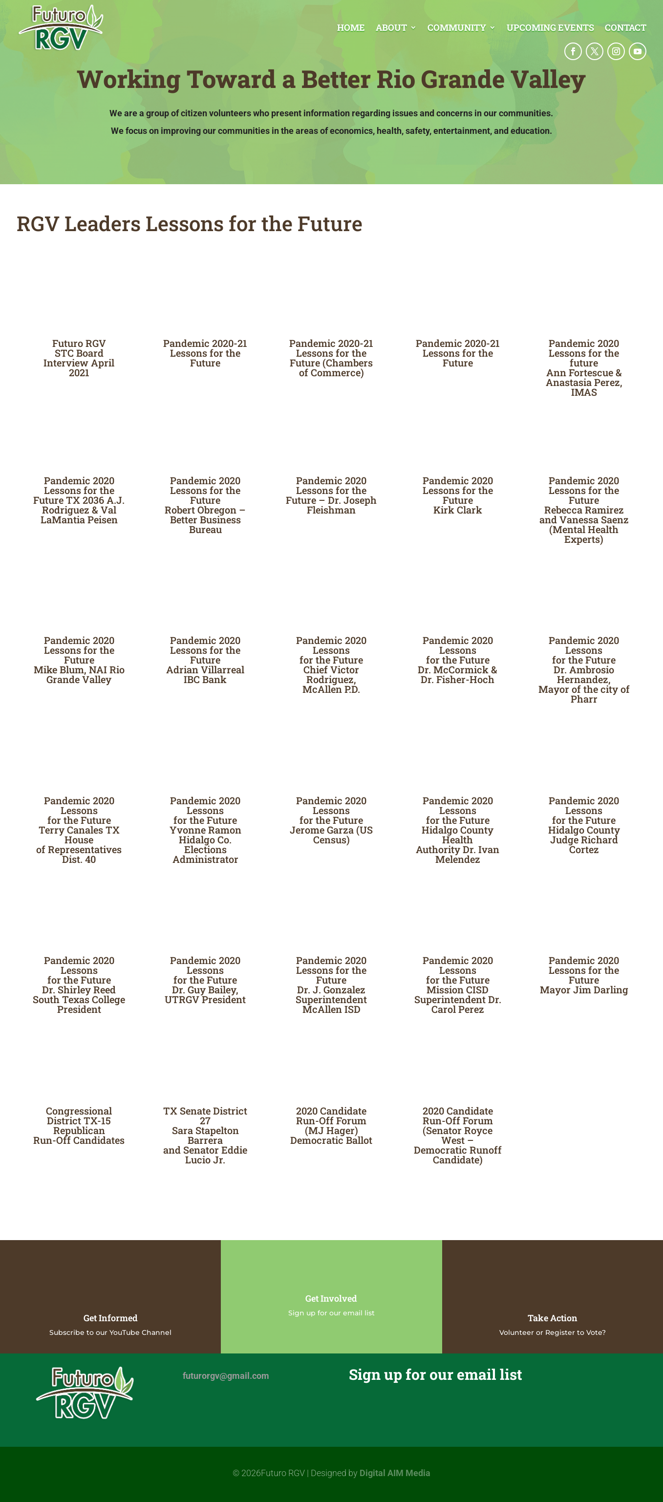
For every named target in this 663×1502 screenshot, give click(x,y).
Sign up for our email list (331, 1313)
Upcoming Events (550, 28)
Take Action (552, 1318)
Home (351, 28)
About (391, 28)
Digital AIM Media (395, 1473)
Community (457, 28)
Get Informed (111, 1318)
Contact (625, 28)
